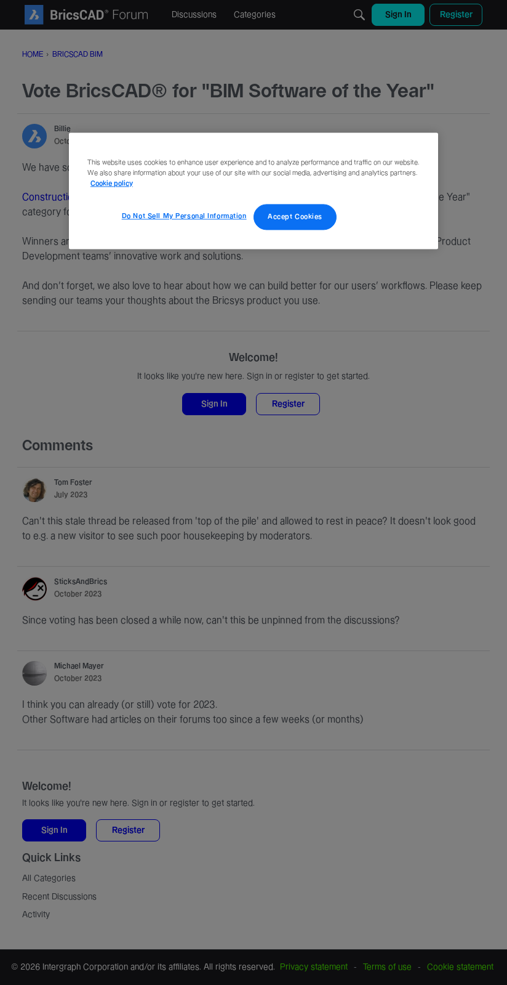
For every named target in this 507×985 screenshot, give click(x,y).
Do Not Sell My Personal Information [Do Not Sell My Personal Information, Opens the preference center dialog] (184, 216)
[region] (253, 190)
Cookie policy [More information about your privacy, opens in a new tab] (111, 183)
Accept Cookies (295, 216)
